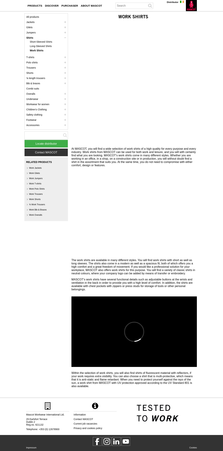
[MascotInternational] (125, 441)
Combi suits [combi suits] (32, 88)
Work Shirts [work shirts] (36, 50)
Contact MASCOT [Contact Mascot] (46, 152)
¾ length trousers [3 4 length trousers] (35, 78)
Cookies (193, 447)
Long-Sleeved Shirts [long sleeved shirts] (41, 46)
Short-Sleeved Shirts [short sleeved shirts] (41, 41)
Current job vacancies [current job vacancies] (85, 423)
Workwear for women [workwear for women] (37, 104)
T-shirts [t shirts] (30, 57)
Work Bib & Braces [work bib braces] (38, 210)
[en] (191, 5)
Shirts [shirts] (29, 37)
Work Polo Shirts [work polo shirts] (37, 189)
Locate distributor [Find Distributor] (46, 143)
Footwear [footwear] (31, 120)
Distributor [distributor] (172, 2)
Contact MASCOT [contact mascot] (83, 419)
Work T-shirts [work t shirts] (35, 183)
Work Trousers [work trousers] (36, 194)
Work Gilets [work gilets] (34, 173)
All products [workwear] (32, 16)
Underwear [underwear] (32, 99)
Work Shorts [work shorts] (35, 199)
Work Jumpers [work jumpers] (36, 178)
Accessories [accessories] (32, 125)
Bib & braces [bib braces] (33, 83)
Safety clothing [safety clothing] (34, 114)
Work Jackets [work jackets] (35, 168)
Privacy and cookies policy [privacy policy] (88, 428)
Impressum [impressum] (31, 447)
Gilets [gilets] (29, 27)
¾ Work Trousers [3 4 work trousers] (37, 204)
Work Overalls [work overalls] (35, 215)
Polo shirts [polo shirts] (32, 62)
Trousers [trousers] (31, 67)
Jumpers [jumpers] (31, 32)
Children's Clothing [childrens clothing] (36, 109)
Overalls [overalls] (30, 93)
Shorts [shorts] (29, 73)
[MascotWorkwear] (97, 441)
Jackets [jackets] (30, 22)
